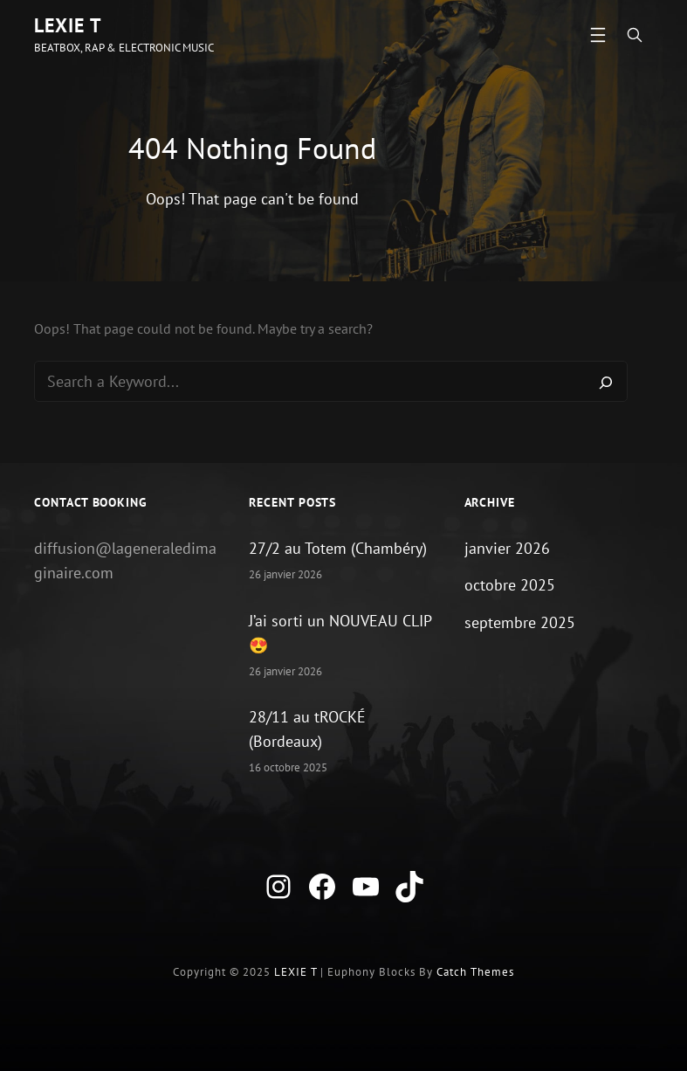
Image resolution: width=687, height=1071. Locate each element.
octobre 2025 (509, 585)
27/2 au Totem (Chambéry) (338, 548)
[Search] (606, 382)
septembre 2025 (519, 622)
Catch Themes (475, 971)
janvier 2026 (507, 548)
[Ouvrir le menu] (598, 35)
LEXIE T (67, 25)
